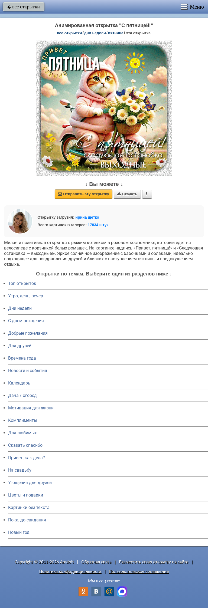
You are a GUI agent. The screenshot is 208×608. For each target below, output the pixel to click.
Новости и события (27, 370)
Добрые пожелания (28, 333)
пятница (115, 33)
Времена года (22, 358)
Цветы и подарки (25, 495)
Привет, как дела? (26, 457)
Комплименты (22, 420)
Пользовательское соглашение (139, 571)
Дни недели (20, 308)
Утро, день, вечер (25, 295)
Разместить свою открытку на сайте (153, 562)
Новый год (19, 532)
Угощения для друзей (30, 482)
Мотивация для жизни (31, 407)
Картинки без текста (29, 507)
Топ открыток (22, 283)
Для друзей (19, 345)
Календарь (19, 383)
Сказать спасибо (25, 445)
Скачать (127, 194)
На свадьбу (19, 470)
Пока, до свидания (27, 519)
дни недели (95, 33)
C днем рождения (26, 320)
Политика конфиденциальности (70, 571)
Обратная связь (96, 562)
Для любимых (22, 432)
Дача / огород (22, 395)
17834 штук (98, 225)
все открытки (23, 6)
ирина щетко (87, 217)
